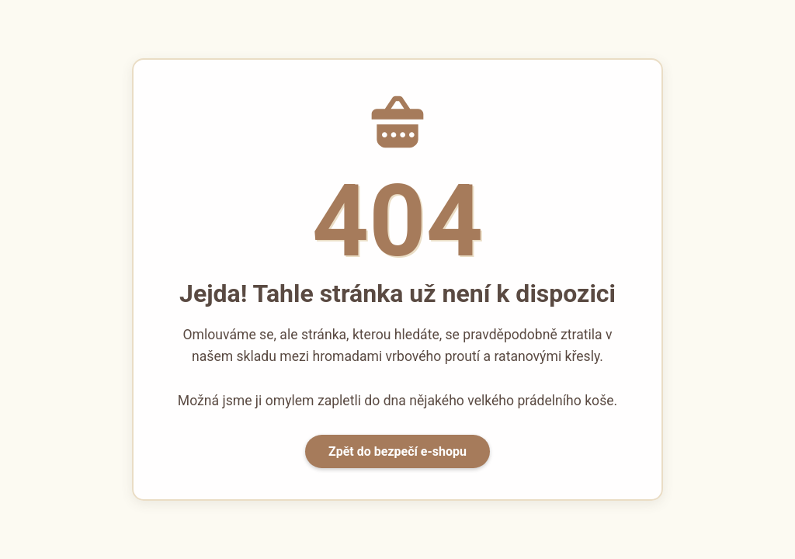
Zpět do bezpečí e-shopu (397, 451)
